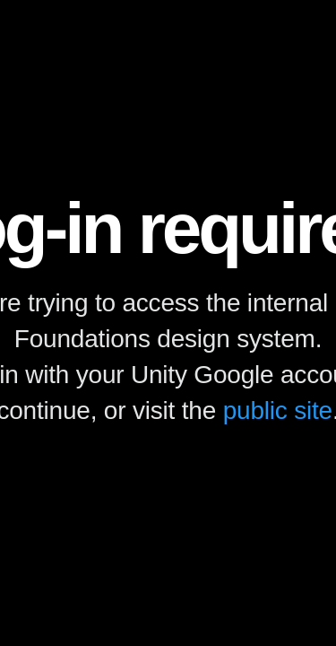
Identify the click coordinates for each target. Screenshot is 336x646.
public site (277, 410)
